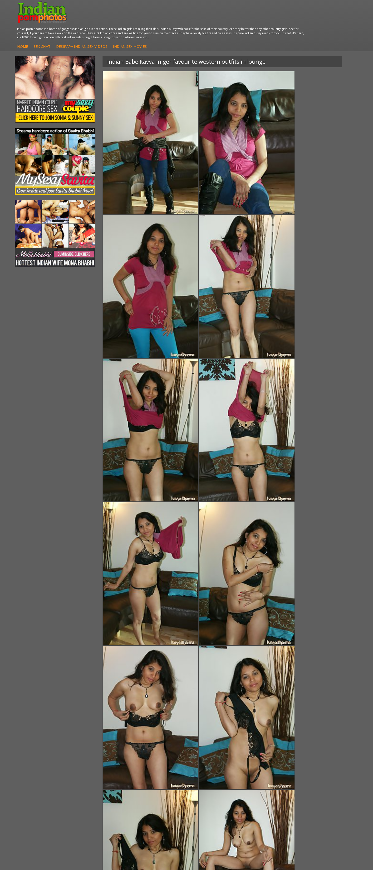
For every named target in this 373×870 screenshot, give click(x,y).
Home (114, 21)
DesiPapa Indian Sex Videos (173, 21)
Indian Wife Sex (319, 783)
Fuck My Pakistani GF (101, 792)
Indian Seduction (209, 778)
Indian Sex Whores (210, 773)
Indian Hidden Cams (155, 773)
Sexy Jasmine (39, 778)
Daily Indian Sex (320, 778)
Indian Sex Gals (208, 783)
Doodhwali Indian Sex (324, 773)
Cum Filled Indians (266, 778)
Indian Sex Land (264, 792)
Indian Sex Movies (221, 21)
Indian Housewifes (99, 788)
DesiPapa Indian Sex (100, 769)
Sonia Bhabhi (39, 773)
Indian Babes (150, 788)
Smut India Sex (319, 788)
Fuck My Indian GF (154, 778)
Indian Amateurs (153, 783)
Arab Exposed (95, 773)
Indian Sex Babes (209, 788)
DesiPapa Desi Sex (99, 783)
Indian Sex (92, 778)
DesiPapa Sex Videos (156, 769)
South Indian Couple (44, 788)
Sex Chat (133, 21)
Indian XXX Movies (322, 792)
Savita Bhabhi (39, 783)
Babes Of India (263, 773)
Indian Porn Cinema (211, 769)
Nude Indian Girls (209, 792)
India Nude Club (264, 783)
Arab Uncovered (152, 792)
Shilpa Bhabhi (39, 792)
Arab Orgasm (262, 769)
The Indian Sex (319, 769)
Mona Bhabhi (39, 769)
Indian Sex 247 (263, 788)
